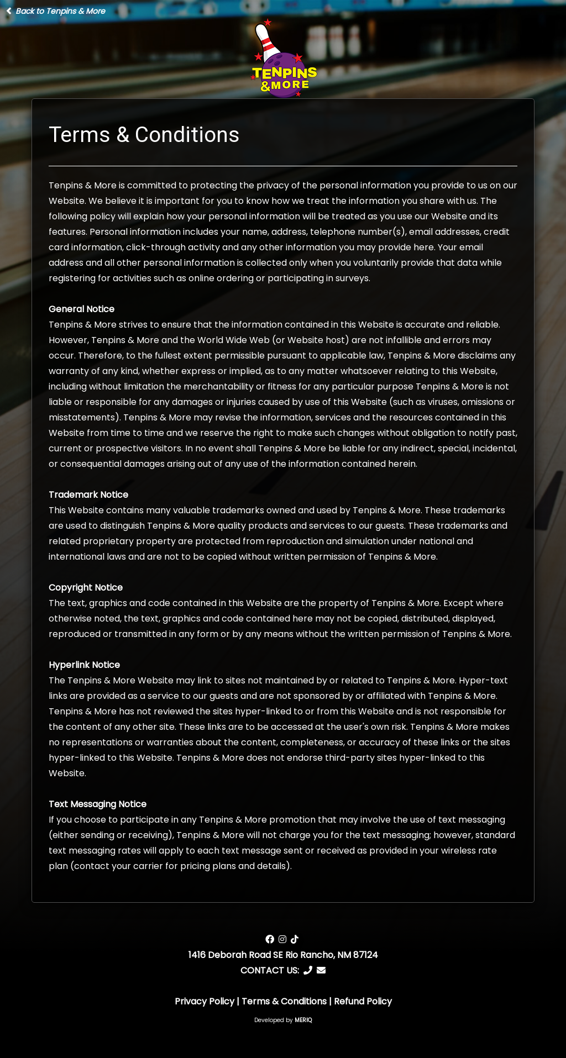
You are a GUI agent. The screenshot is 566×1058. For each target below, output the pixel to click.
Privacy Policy (204, 1001)
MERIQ (303, 1020)
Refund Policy (363, 1001)
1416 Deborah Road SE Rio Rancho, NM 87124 (283, 955)
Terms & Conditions (284, 1001)
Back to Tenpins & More (55, 11)
